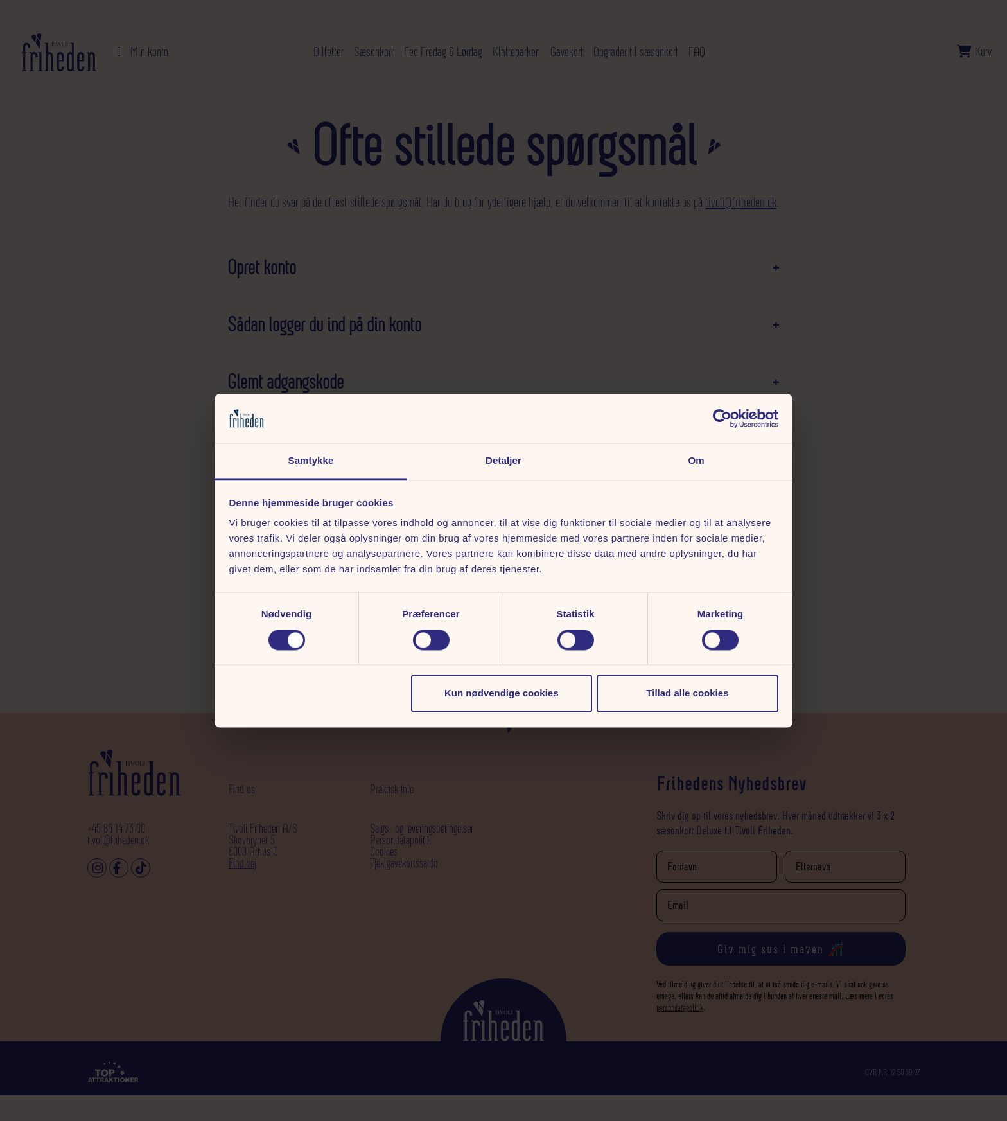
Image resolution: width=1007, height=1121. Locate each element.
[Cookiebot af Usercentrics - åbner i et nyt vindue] (722, 418)
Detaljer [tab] (503, 460)
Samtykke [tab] (311, 460)
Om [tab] (696, 460)
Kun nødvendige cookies (501, 693)
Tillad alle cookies (687, 693)
